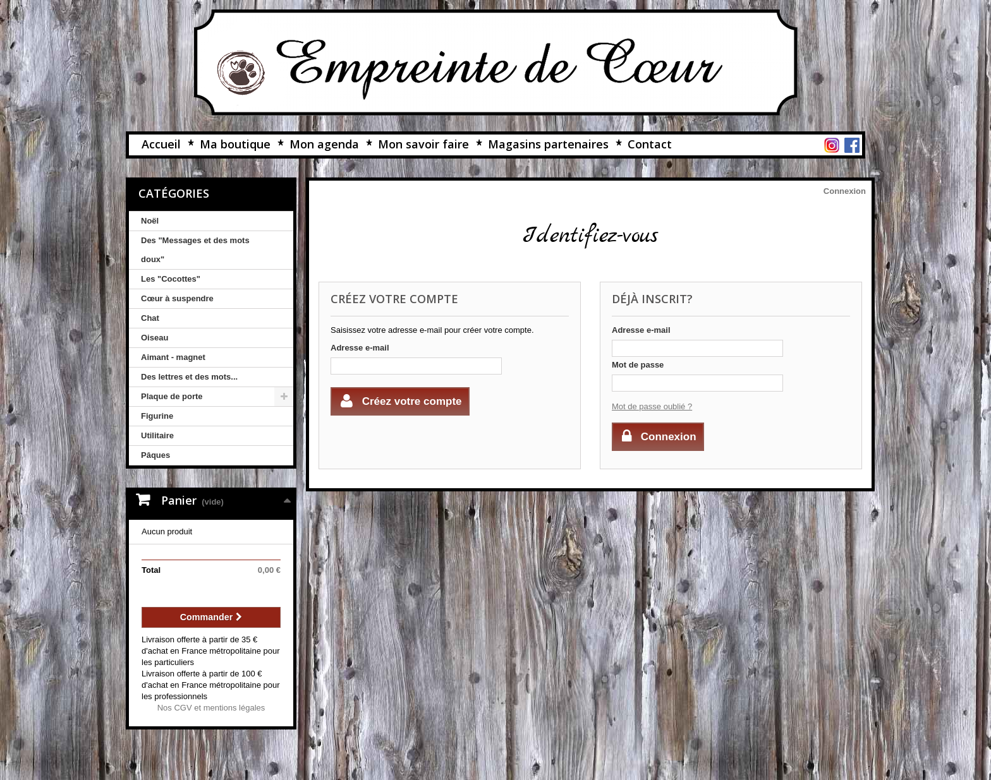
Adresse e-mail (360, 347)
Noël (150, 220)
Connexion (845, 191)
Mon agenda (324, 144)
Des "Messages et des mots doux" (195, 250)
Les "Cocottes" (170, 279)
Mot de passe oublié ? (652, 406)
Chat (150, 318)
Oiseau (154, 337)
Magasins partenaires (548, 144)
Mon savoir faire (423, 144)
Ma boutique (235, 144)
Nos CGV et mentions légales (211, 707)
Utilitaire (157, 435)
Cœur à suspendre (177, 298)
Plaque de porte (172, 396)
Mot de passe (638, 364)
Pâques (155, 455)
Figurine (157, 416)
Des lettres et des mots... (189, 376)
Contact (650, 144)
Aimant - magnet (173, 357)
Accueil (161, 144)
